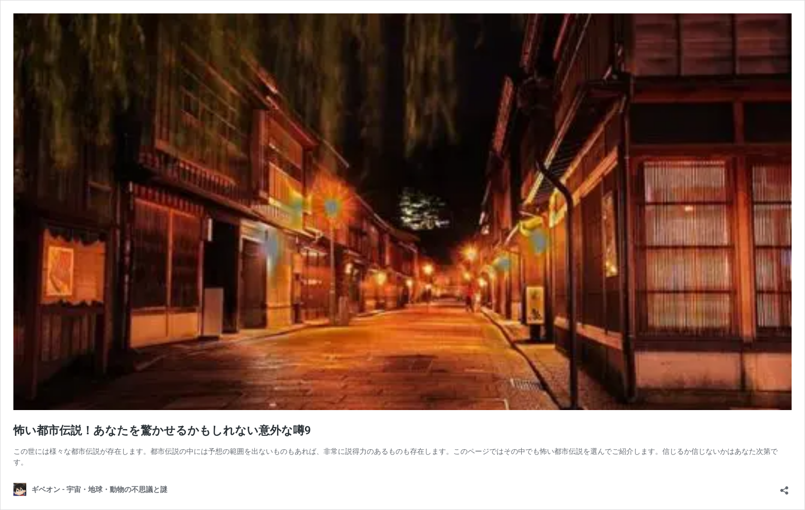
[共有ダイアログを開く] (784, 487)
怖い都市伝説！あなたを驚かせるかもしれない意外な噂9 (162, 430)
